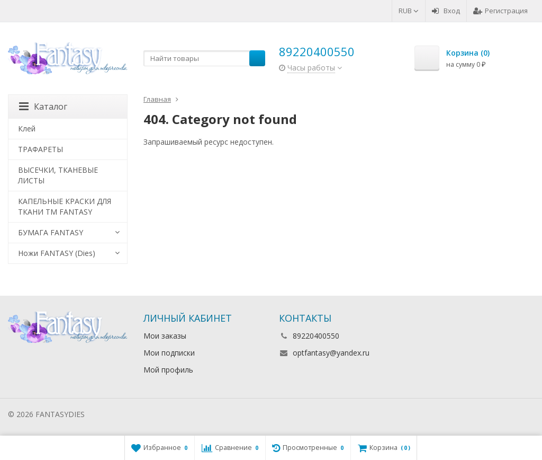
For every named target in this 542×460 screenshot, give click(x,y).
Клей (26, 128)
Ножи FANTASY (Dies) (56, 253)
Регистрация (500, 10)
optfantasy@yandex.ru (331, 353)
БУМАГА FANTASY (50, 232)
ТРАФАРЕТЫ (40, 149)
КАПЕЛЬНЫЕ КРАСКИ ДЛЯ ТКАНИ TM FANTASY (64, 206)
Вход (446, 10)
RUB (409, 10)
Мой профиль (168, 370)
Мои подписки (169, 353)
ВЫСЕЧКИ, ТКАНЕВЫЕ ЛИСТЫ (58, 175)
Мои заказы (164, 336)
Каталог (43, 106)
